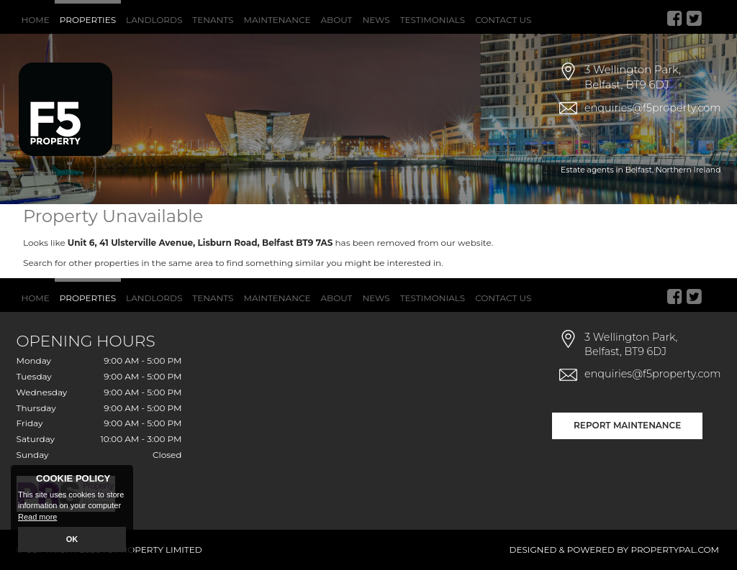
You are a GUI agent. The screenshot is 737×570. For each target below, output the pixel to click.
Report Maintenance (627, 425)
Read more (37, 516)
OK (72, 539)
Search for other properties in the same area (118, 262)
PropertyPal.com (674, 549)
